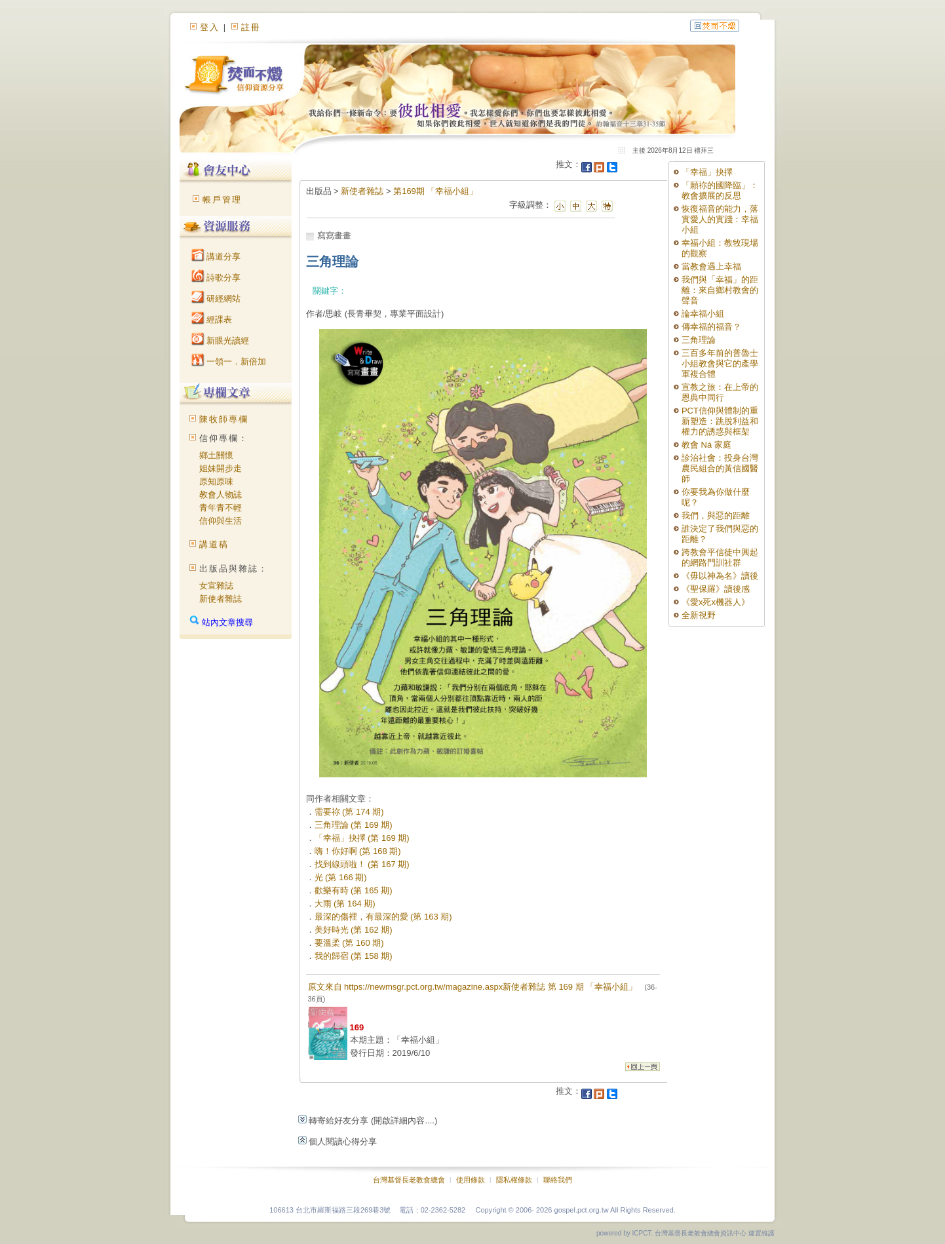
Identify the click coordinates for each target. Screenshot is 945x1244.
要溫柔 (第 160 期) (349, 943)
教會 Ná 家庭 (706, 445)
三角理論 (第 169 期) (354, 825)
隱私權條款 (514, 1180)
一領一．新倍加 (229, 361)
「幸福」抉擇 (707, 172)
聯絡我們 (557, 1180)
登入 (210, 27)
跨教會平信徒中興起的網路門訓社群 (720, 557)
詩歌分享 (216, 277)
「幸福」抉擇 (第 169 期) (362, 838)
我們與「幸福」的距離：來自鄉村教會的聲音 (720, 290)
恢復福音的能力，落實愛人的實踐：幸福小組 (720, 219)
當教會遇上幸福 (711, 266)
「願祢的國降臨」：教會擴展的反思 (720, 190)
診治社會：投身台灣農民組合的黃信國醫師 (720, 468)
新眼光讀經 (220, 340)
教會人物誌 (220, 494)
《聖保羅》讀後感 (716, 589)
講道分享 (216, 257)
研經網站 (216, 298)
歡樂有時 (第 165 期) (354, 890)
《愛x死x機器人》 (716, 602)
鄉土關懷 (216, 455)
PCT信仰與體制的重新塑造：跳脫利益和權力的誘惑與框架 (720, 421)
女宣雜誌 (216, 586)
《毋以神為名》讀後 (720, 576)
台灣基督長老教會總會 (409, 1180)
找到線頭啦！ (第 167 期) (362, 864)
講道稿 (214, 544)
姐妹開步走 (220, 468)
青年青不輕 (220, 508)
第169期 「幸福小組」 (435, 191)
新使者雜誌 (220, 599)
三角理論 (699, 340)
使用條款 (470, 1180)
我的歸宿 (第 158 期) (354, 956)
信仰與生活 (220, 521)
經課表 (212, 319)
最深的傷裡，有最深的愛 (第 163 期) (383, 917)
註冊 (251, 27)
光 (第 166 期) (341, 877)
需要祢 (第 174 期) (349, 812)
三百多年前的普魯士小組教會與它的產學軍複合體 (720, 363)
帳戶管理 (222, 199)
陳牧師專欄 (223, 419)
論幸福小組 (703, 314)
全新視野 (699, 615)
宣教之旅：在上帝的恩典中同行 (720, 392)
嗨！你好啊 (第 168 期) (358, 851)
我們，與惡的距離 (716, 515)
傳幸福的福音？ (711, 327)
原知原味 (216, 481)
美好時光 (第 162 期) (354, 930)
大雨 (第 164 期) (345, 903)
